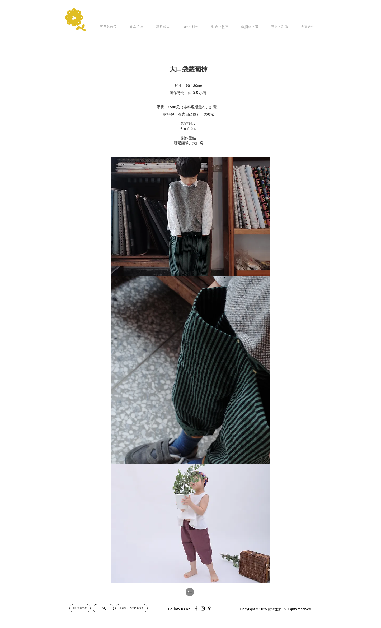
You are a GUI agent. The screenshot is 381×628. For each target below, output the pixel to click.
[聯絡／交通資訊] (131, 608)
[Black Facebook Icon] (196, 608)
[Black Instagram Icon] (202, 608)
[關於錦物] (80, 608)
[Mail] (230, 607)
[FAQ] (103, 608)
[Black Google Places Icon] (209, 608)
